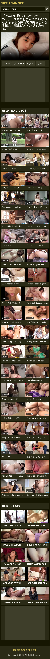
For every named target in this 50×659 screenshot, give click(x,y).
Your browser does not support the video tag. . (25, 46)
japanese (20, 63)
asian (8, 63)
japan (31, 63)
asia (41, 63)
